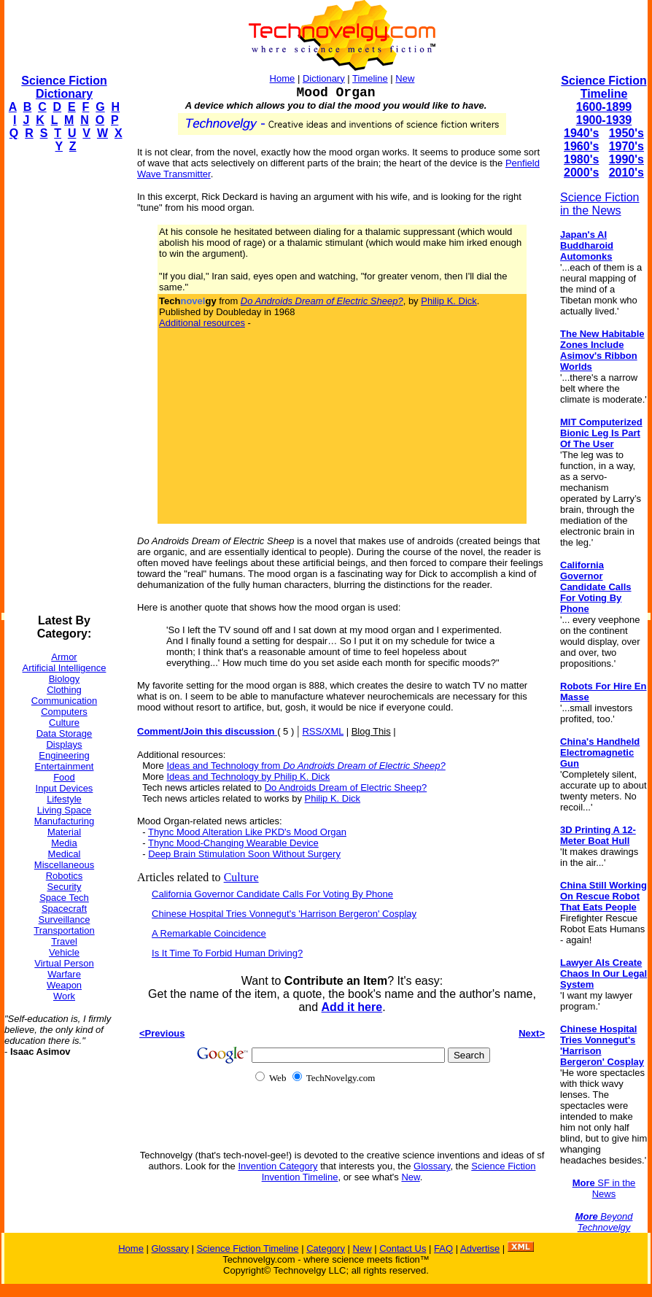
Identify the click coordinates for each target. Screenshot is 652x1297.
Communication (64, 700)
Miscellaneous (64, 864)
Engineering (64, 755)
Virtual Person (63, 963)
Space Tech (64, 897)
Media (64, 842)
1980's (581, 159)
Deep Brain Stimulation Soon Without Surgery (244, 853)
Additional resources (202, 322)
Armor (64, 656)
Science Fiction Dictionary (63, 87)
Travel (64, 941)
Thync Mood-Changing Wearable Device (233, 842)
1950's (626, 133)
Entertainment (64, 766)
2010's (626, 172)
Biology (64, 678)
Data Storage (64, 733)
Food (64, 777)
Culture (64, 722)
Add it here (352, 1007)
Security (64, 886)
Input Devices (64, 788)
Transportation (64, 930)
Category (325, 1248)
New (404, 78)
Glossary (432, 1166)
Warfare (64, 974)
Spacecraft (64, 908)
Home (282, 78)
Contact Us (402, 1248)
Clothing (64, 689)
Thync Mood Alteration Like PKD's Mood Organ (247, 831)
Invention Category (277, 1166)
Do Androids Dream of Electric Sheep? (346, 787)
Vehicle (64, 952)
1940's (581, 133)
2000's (581, 172)
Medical (64, 853)
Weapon (64, 985)
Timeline (370, 78)
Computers (64, 711)
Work (64, 996)
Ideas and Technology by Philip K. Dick (248, 776)
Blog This (371, 731)
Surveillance (64, 919)
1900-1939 (604, 120)
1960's (581, 146)
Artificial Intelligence (64, 667)
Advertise (480, 1248)
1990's (626, 159)
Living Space (64, 810)
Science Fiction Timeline (603, 87)
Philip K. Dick (449, 300)
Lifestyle (64, 799)
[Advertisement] (62, 384)
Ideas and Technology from (305, 765)
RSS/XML (323, 731)
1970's (626, 146)
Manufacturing (64, 821)
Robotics (64, 875)
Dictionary (324, 78)
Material (64, 831)
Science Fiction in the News (600, 204)
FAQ (443, 1248)
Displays (64, 744)
